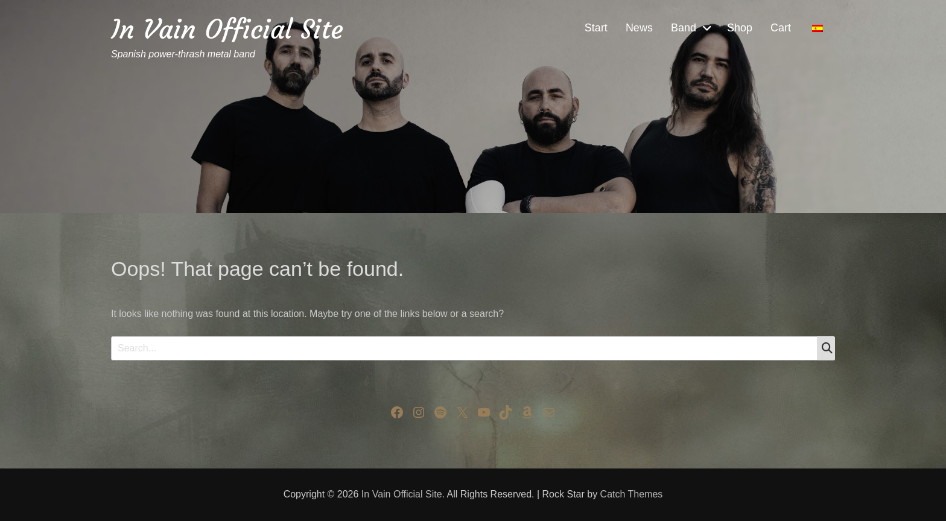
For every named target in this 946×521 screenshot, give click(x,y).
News (639, 28)
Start (596, 28)
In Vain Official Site (227, 29)
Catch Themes (631, 494)
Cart (780, 28)
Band (683, 28)
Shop (739, 28)
